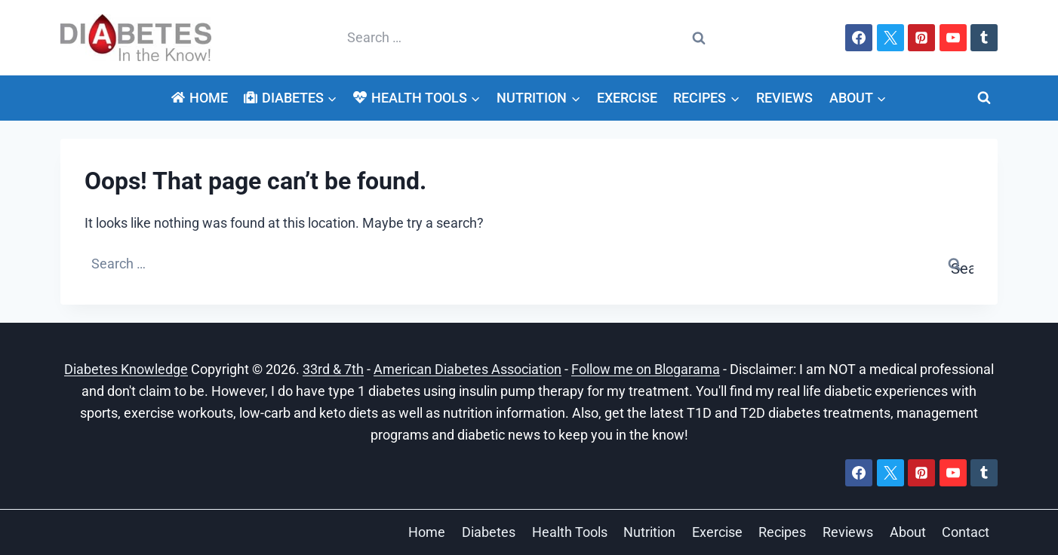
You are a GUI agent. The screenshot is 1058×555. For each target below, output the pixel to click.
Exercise (627, 98)
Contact (965, 532)
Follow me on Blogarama (645, 369)
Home (199, 98)
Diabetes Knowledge (126, 369)
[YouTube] (953, 37)
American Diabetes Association (467, 369)
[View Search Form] (984, 98)
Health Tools (569, 532)
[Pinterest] (921, 37)
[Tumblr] (984, 37)
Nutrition (649, 532)
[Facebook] (858, 37)
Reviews (784, 98)
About (908, 532)
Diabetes (488, 532)
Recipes (782, 532)
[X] (890, 37)
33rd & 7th (333, 369)
